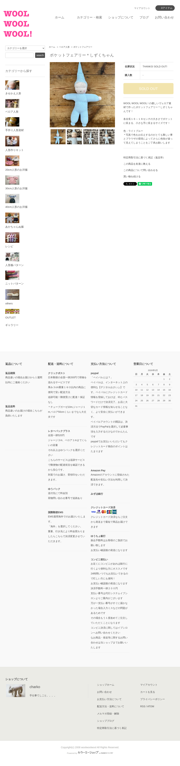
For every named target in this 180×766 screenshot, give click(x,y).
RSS (142, 706)
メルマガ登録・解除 (108, 713)
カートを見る (147, 692)
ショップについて (120, 17)
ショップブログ (105, 720)
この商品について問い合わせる (140, 170)
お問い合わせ (164, 17)
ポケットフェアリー (82, 47)
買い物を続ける (132, 176)
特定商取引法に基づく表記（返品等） (144, 157)
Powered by (90, 753)
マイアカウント (142, 8)
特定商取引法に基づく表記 (112, 728)
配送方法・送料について (110, 706)
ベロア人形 (64, 47)
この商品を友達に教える (136, 163)
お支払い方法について (109, 699)
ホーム (59, 17)
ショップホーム (105, 684)
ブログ (144, 17)
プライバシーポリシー (152, 699)
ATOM (150, 706)
